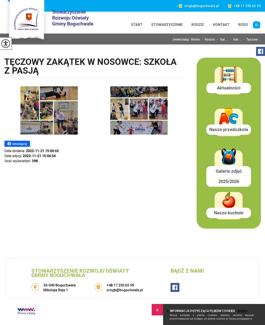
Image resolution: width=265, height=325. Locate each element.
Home (195, 39)
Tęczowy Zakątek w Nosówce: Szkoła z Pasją (90, 67)
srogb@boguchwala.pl (198, 6)
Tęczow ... (251, 39)
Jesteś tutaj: (181, 39)
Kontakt (221, 25)
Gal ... (221, 39)
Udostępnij (17, 144)
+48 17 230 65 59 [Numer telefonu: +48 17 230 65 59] (120, 285)
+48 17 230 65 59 (244, 6)
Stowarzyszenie (167, 25)
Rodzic (197, 25)
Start (136, 25)
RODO (243, 25)
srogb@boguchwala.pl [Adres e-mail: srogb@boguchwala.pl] (125, 290)
